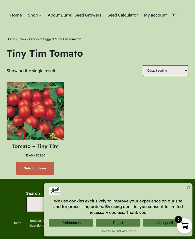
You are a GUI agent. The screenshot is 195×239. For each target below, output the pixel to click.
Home (11, 39)
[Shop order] (165, 70)
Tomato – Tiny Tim (35, 146)
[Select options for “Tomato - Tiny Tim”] (35, 168)
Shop (22, 39)
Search (33, 193)
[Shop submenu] (40, 15)
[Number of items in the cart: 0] (174, 15)
